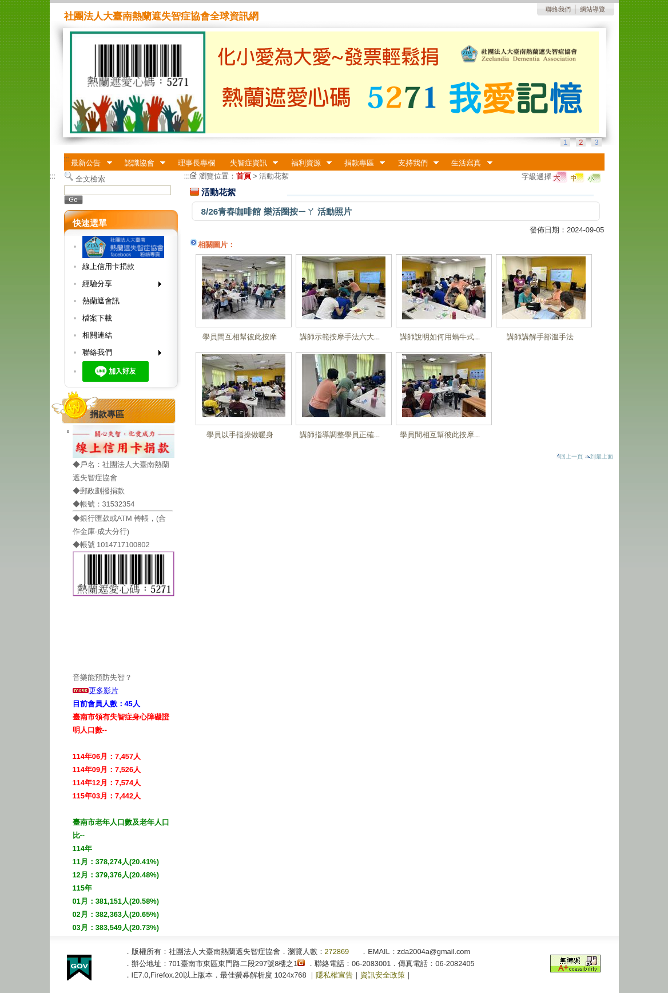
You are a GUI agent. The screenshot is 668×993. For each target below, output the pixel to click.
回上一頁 (569, 456)
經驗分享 (118, 285)
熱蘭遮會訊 (101, 300)
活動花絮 (274, 176)
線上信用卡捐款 (108, 266)
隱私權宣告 (334, 975)
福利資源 (308, 163)
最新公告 (88, 163)
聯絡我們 (558, 9)
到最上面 (599, 456)
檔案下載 (97, 318)
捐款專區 (361, 163)
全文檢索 (90, 179)
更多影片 (95, 690)
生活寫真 (468, 163)
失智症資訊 (250, 163)
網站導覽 (592, 9)
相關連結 (97, 335)
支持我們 (415, 163)
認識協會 (141, 163)
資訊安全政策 (382, 975)
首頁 (243, 176)
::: (67, 159)
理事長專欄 (196, 163)
